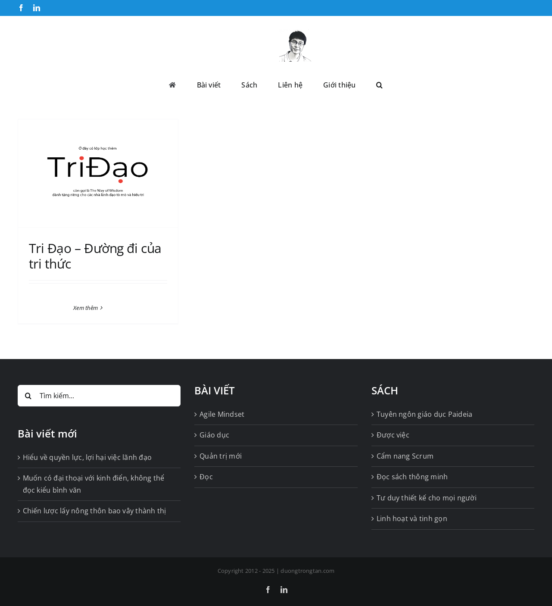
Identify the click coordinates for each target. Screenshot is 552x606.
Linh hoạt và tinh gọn (412, 518)
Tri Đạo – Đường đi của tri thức (95, 255)
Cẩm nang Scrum (405, 456)
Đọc (206, 476)
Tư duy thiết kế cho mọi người (427, 498)
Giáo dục (214, 435)
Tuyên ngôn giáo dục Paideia (424, 414)
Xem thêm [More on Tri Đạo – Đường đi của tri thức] (85, 308)
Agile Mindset (222, 414)
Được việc (393, 435)
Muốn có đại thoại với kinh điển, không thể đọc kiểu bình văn (94, 484)
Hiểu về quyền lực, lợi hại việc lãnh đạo (87, 457)
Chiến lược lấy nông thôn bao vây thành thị (94, 510)
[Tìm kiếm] (28, 395)
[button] (379, 84)
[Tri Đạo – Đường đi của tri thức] (98, 173)
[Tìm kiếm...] (99, 395)
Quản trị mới (221, 456)
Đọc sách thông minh (412, 476)
